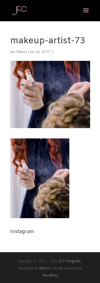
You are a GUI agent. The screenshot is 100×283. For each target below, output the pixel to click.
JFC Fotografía (69, 261)
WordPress (50, 275)
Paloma (22, 51)
